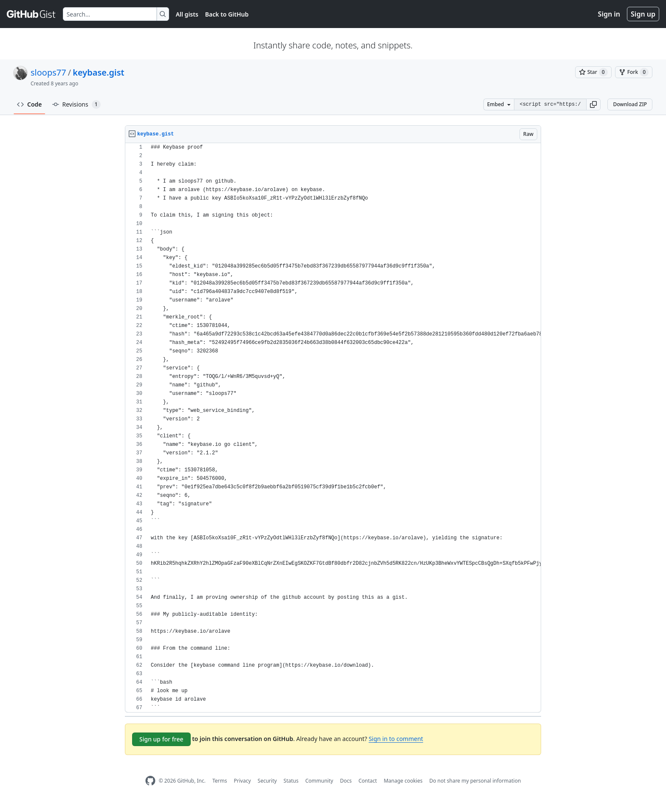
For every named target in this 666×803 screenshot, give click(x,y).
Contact (367, 780)
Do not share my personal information (475, 780)
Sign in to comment (396, 739)
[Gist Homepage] (31, 14)
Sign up (643, 14)
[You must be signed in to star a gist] (593, 72)
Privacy (242, 780)
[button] (593, 104)
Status (291, 780)
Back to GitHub (226, 14)
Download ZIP (630, 104)
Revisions (76, 104)
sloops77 (48, 72)
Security (267, 780)
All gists (187, 14)
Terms (219, 780)
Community (319, 780)
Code (29, 104)
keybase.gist (98, 72)
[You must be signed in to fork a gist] (633, 72)
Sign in (609, 14)
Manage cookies (403, 780)
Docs (346, 780)
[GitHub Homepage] (150, 780)
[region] (333, 428)
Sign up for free (161, 739)
